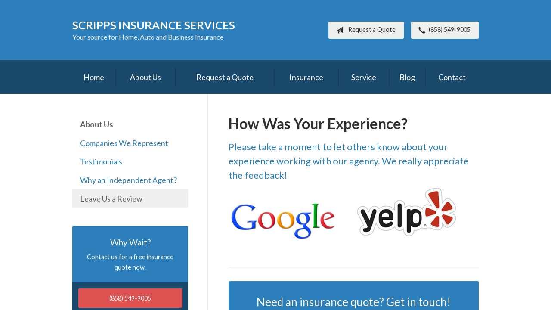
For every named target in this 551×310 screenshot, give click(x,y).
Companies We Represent (124, 143)
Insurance (306, 77)
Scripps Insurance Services (153, 25)
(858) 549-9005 (443, 30)
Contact (452, 77)
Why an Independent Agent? (128, 180)
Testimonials (101, 161)
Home (94, 77)
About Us (145, 77)
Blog (407, 77)
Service (363, 77)
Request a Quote (364, 30)
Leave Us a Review (111, 198)
